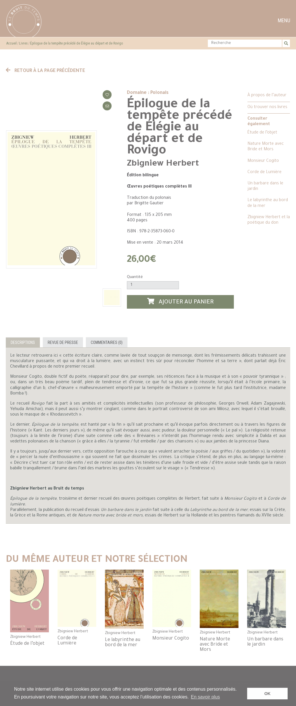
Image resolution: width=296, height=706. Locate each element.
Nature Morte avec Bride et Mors (265, 147)
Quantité (135, 277)
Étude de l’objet (262, 133)
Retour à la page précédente (45, 71)
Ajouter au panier (180, 302)
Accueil (11, 43)
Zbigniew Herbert (163, 164)
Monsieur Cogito (263, 161)
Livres (23, 43)
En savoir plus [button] (205, 696)
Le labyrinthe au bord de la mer (267, 203)
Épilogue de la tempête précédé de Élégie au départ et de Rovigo (76, 43)
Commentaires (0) (107, 342)
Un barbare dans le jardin (265, 186)
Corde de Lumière (264, 172)
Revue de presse (63, 342)
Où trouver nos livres (267, 107)
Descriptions (23, 342)
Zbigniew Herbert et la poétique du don (268, 220)
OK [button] (267, 693)
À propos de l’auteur (266, 95)
